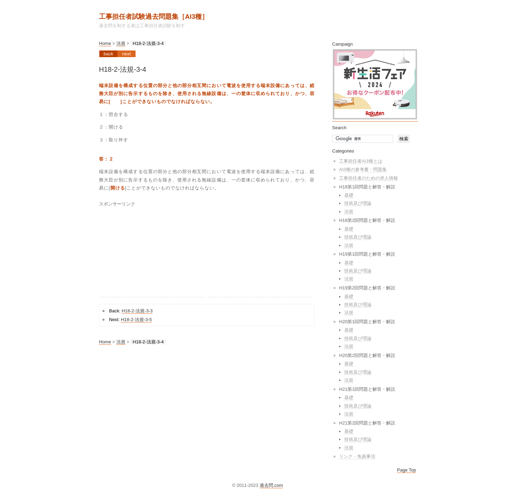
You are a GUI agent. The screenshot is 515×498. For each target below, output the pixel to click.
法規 (120, 43)
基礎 (348, 195)
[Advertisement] (153, 253)
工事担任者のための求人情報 (368, 178)
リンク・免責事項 (357, 456)
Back (108, 53)
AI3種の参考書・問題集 (363, 169)
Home (105, 43)
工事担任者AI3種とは (360, 161)
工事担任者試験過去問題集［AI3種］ (153, 16)
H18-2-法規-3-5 (136, 319)
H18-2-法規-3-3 (137, 310)
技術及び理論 (357, 203)
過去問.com (271, 485)
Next (126, 53)
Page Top (406, 470)
